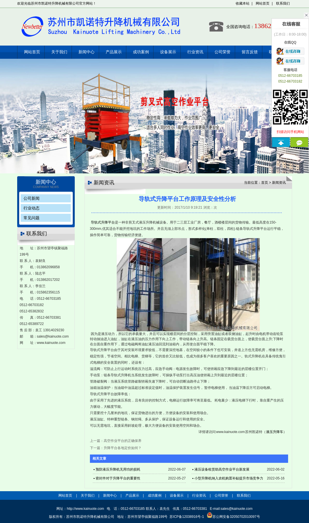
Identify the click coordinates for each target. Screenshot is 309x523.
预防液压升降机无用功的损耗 (118, 469)
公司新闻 (31, 198)
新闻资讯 (279, 183)
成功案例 (141, 52)
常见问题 (31, 218)
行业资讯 (195, 52)
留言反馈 (250, 52)
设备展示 (168, 52)
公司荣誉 (222, 52)
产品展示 (114, 52)
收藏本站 (242, 3)
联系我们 (283, 3)
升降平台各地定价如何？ (122, 448)
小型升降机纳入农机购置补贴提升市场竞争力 (228, 478)
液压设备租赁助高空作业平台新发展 (221, 469)
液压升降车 (274, 432)
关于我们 (59, 52)
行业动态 (31, 208)
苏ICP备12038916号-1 (187, 517)
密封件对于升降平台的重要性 (118, 478)
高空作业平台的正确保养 (122, 441)
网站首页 (262, 3)
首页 (264, 183)
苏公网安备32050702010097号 (233, 517)
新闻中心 (86, 52)
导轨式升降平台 (103, 222)
